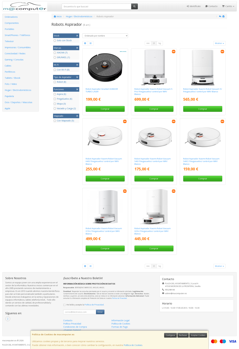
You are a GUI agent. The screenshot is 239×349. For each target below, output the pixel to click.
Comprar (105, 108)
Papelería (9, 96)
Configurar (170, 335)
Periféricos (10, 71)
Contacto (211, 6)
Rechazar (183, 335)
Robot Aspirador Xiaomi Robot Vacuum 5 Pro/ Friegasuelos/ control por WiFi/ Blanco (153, 92)
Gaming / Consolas (14, 59)
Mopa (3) (60, 103)
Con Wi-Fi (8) (62, 69)
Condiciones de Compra (75, 326)
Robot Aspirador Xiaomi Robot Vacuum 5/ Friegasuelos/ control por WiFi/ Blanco (202, 90)
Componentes (12, 23)
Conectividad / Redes (15, 53)
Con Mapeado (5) (64, 120)
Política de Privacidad (119, 298)
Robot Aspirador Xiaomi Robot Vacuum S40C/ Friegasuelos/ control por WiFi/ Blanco (201, 161)
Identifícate (193, 6)
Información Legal (120, 320)
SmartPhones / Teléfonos (17, 35)
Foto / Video (11, 84)
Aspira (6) (60, 94)
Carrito (228, 6)
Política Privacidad (72, 323)
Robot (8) (60, 81)
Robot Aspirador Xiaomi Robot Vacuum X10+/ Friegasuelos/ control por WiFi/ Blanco (104, 231)
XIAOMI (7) (61, 52)
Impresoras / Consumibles (18, 47)
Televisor (9, 41)
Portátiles (9, 29)
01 (154, 43)
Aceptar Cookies (198, 335)
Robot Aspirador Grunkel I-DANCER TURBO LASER (102, 90)
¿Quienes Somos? (72, 330)
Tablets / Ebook (12, 77)
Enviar (100, 312)
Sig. (159, 43)
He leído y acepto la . (85, 304)
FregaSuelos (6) (63, 98)
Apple (7, 108)
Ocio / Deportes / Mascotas (18, 102)
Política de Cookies (133, 345)
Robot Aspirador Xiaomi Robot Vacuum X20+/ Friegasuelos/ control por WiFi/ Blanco (152, 231)
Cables (8, 65)
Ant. (148, 43)
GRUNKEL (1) (62, 57)
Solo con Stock (63, 40)
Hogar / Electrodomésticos (18, 90)
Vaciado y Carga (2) (65, 108)
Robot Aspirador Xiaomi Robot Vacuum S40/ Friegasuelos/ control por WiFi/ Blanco (152, 161)
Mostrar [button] (219, 43)
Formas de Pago (119, 326)
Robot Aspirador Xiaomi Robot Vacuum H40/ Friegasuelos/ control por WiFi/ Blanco (104, 161)
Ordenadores (11, 16)
